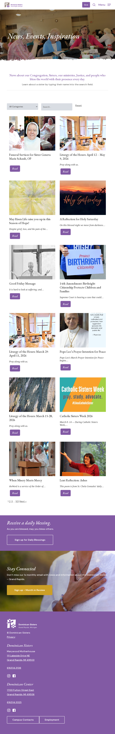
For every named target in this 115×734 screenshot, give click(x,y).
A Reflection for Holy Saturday (79, 219)
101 (17, 501)
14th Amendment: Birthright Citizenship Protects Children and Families (80, 287)
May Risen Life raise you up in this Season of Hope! (29, 221)
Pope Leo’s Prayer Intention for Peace (83, 352)
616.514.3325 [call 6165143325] (14, 702)
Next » (23, 501)
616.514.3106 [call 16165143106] (14, 667)
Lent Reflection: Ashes (73, 480)
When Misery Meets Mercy (25, 480)
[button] (104, 4)
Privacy (11, 637)
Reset (78, 105)
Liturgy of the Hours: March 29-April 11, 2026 (29, 353)
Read (15, 168)
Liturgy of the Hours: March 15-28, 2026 (31, 418)
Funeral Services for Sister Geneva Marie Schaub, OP (30, 157)
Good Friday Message (22, 283)
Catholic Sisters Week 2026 (76, 416)
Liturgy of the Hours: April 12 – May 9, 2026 (82, 157)
